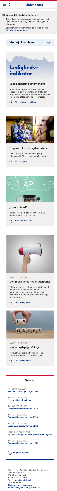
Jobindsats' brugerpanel (17, 30)
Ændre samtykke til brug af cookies (24, 487)
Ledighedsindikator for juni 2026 (23, 408)
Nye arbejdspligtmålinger (19, 400)
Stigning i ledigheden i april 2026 (23, 443)
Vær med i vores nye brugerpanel (23, 391)
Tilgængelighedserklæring (20, 485)
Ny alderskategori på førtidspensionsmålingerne (30, 434)
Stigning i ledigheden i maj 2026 (23, 417)
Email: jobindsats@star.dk (19, 480)
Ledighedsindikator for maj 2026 (23, 426)
